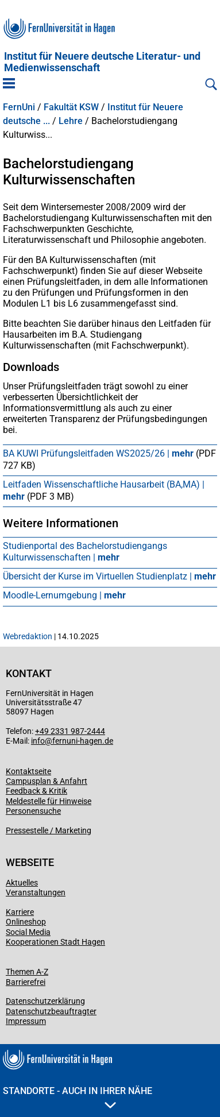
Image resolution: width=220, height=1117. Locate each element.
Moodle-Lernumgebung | (64, 595)
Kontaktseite (28, 771)
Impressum (26, 1021)
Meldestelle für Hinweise (48, 801)
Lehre (71, 121)
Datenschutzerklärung (45, 1001)
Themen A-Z (27, 971)
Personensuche (33, 810)
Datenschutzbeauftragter (51, 1011)
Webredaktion (27, 636)
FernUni (19, 107)
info (38, 740)
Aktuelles (22, 882)
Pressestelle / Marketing (48, 830)
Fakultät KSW (71, 107)
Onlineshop (26, 921)
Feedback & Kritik (36, 790)
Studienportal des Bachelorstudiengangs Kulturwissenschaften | (85, 551)
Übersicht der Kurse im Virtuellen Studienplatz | (109, 576)
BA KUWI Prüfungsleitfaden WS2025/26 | (99, 453)
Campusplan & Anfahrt (46, 781)
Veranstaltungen (35, 892)
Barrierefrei (25, 982)
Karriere (20, 912)
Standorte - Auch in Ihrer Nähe (77, 1096)
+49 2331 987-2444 (70, 731)
